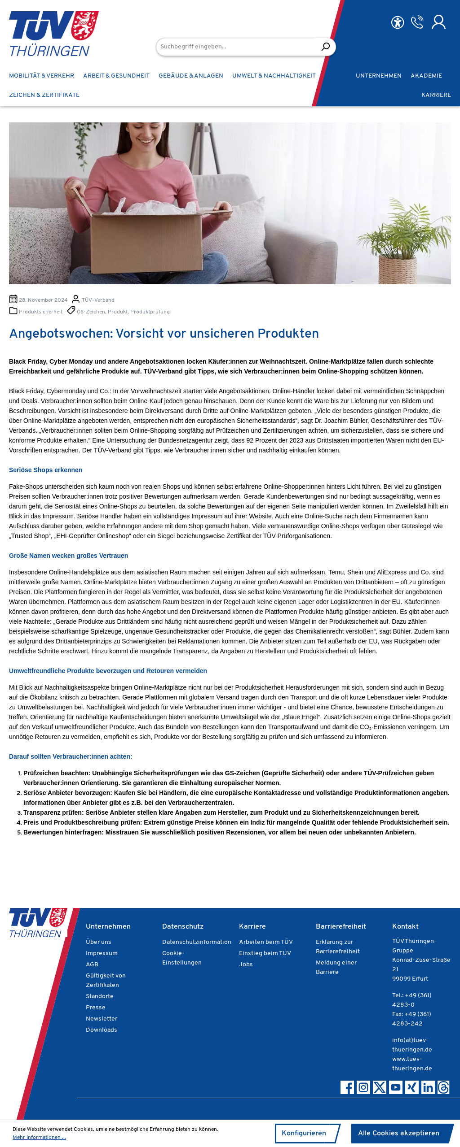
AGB (92, 964)
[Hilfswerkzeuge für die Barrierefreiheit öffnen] (397, 22)
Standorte (100, 996)
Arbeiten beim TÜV (266, 942)
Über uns (98, 942)
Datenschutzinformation (196, 942)
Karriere (252, 926)
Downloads (101, 1030)
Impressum (102, 953)
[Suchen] (325, 47)
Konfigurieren (304, 1133)
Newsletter (101, 1019)
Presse (96, 1007)
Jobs (246, 964)
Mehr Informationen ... (39, 1137)
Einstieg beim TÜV (265, 953)
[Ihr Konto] (438, 22)
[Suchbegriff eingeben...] (235, 47)
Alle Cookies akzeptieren (398, 1133)
